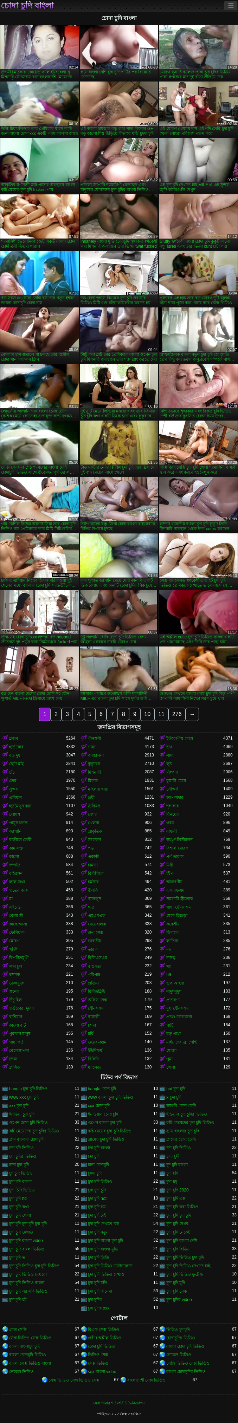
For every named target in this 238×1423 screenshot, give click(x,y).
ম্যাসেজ (94, 1067)
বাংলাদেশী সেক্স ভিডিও (146, 1380)
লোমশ (14, 814)
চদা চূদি (93, 1156)
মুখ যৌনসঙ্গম (177, 1008)
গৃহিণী (14, 949)
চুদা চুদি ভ (17, 1257)
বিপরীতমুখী (18, 957)
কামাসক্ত (16, 848)
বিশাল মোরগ (177, 848)
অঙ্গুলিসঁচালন (179, 839)
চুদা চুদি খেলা (20, 1215)
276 (177, 714)
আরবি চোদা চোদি (181, 1105)
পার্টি (170, 1025)
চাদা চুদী (172, 1156)
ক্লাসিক (14, 1067)
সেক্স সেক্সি (18, 1329)
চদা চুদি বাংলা (99, 1147)
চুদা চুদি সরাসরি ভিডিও (28, 1291)
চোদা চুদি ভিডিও (101, 1346)
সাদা (169, 755)
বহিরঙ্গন (15, 873)
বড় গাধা (173, 1033)
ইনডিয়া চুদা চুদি (21, 1114)
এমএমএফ (96, 915)
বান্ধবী (171, 831)
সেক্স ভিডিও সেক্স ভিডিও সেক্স (74, 1380)
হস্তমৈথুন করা (20, 806)
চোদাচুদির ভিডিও (180, 1338)
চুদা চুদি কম (97, 1206)
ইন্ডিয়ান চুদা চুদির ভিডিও (186, 1114)
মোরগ (14, 940)
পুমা (169, 1059)
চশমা (92, 1025)
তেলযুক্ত (16, 983)
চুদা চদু (171, 1181)
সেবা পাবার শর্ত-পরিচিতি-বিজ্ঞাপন (118, 1403)
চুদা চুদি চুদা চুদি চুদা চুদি (28, 1223)
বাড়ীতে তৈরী (20, 839)
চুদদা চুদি (95, 1173)
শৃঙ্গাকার (172, 806)
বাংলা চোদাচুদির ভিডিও (186, 1371)
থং (168, 966)
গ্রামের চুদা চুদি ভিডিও (106, 1139)
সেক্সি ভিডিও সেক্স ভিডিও (188, 1363)
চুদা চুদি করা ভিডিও (182, 1206)
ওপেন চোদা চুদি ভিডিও (28, 1122)
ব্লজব (13, 738)
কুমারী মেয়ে (176, 780)
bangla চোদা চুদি (102, 1088)
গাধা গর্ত (16, 1042)
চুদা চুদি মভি (98, 1282)
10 (147, 714)
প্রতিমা (93, 983)
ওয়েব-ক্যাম (97, 1042)
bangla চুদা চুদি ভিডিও (28, 1088)
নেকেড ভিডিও (178, 1354)
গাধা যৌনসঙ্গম (178, 907)
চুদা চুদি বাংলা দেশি (181, 1240)
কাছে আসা (18, 924)
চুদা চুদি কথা (19, 1206)
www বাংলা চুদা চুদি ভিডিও (110, 1097)
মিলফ (93, 780)
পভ (91, 848)
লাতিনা (172, 940)
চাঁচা (12, 772)
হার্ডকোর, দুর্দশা (21, 1008)
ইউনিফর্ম (95, 1050)
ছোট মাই (16, 763)
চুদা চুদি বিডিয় (177, 1249)
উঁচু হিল (15, 1000)
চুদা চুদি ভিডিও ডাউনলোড (110, 1265)
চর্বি (91, 1033)
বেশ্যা (92, 814)
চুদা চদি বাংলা (20, 1181)
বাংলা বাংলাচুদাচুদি (24, 1346)
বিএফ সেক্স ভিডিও (104, 1329)
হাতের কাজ (18, 890)
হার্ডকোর (16, 747)
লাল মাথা (17, 881)
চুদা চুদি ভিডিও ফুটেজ (184, 1274)
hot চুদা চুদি (175, 1088)
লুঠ (169, 763)
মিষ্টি (169, 865)
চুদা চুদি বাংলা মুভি (103, 1249)
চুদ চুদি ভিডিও (21, 1173)
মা (11, 898)
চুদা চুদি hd (18, 1198)
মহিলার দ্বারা (98, 789)
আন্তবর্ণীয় (174, 881)
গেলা (170, 1067)
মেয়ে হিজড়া (176, 915)
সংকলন (94, 839)
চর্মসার (93, 881)
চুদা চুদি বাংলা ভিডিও (26, 1249)
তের (13, 780)
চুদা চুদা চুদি (97, 1190)
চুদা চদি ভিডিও (100, 1181)
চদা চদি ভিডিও (21, 1147)
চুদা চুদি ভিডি (98, 1257)
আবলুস (94, 898)
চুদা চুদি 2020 (177, 1190)
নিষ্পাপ (172, 772)
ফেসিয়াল (17, 932)
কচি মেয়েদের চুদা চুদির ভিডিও (34, 1131)
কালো (14, 856)
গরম (170, 822)
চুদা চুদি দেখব (177, 1223)
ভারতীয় (94, 940)
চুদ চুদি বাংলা (177, 1164)
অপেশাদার (175, 797)
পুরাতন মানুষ (20, 1033)
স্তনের (14, 991)
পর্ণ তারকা (174, 856)
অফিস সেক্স (97, 1000)
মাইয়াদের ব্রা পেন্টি (181, 1042)
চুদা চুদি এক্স (176, 1198)
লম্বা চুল (15, 966)
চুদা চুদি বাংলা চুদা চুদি (105, 1240)
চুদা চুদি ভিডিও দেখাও (106, 1274)
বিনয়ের (172, 814)
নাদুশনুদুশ (173, 991)
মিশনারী (94, 772)
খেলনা (93, 822)
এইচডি (15, 907)
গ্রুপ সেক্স (95, 932)
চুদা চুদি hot (97, 1198)
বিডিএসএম (97, 957)
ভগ (169, 747)
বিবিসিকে (95, 873)
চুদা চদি (172, 1173)
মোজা (171, 1050)
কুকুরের (94, 763)
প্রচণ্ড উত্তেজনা (179, 1016)
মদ (168, 949)
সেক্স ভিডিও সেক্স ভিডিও (30, 1338)
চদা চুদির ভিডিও (22, 1156)
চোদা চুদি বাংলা (27, 5)
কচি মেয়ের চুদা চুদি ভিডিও (109, 1131)
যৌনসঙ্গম (96, 1008)
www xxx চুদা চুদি (24, 1097)
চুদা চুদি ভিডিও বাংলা (26, 1282)
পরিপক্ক (94, 974)
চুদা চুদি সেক (176, 1291)
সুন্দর (13, 789)
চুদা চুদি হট (18, 1299)
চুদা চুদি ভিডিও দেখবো (28, 1274)
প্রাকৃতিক (95, 831)
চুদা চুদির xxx (99, 1308)
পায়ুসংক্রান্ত (18, 822)
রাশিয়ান (15, 1016)
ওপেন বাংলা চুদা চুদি (105, 1122)
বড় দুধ (14, 755)
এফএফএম (175, 890)
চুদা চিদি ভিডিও (22, 1190)
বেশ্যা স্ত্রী (16, 915)
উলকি (93, 890)
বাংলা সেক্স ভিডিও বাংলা (30, 1363)
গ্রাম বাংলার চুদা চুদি (182, 1131)
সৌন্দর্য (172, 789)
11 (161, 714)
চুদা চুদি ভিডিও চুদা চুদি (185, 1257)
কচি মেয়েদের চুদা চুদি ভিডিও (190, 1122)
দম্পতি (14, 865)
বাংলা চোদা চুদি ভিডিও (185, 1346)
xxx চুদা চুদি (18, 1105)
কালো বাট (17, 1025)
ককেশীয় (173, 924)
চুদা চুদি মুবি (175, 1282)
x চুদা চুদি (173, 1097)
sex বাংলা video (102, 1371)
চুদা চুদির (95, 1299)
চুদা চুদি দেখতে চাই (103, 1223)
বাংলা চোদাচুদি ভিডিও (27, 1354)
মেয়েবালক (97, 924)
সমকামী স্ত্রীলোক (179, 898)
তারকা (93, 949)
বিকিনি (93, 1059)
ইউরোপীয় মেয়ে (179, 738)
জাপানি (15, 831)
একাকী (93, 856)
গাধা (91, 747)
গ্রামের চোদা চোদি (181, 1139)
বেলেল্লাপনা (19, 1050)
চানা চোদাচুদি (98, 1164)
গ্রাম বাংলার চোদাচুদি (26, 1139)
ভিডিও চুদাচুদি (177, 1329)
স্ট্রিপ (169, 873)
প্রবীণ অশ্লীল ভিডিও (105, 1338)
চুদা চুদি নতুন (98, 1232)
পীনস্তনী (94, 738)
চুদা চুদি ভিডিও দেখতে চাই (188, 1265)
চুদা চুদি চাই (97, 1215)
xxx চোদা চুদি (99, 1105)
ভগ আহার (175, 983)
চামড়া (93, 865)
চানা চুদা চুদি (19, 1164)
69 (168, 974)
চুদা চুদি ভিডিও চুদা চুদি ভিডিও (34, 1265)
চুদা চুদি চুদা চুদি (178, 1215)
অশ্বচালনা (96, 755)
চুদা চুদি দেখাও (21, 1232)
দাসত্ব (170, 957)
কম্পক (14, 974)
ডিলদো (172, 932)
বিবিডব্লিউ (96, 991)
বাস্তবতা (94, 966)
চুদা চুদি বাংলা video (26, 1240)
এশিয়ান (15, 797)
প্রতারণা (173, 1000)
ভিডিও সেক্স (98, 1354)
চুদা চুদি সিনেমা (100, 1291)
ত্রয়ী (91, 797)
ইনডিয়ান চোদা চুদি (103, 1114)
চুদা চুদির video (179, 1299)
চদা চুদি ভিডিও (178, 1147)
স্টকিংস (94, 806)
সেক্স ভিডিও (98, 1363)
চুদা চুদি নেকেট (178, 1232)
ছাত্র (91, 907)
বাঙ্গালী (93, 1016)
